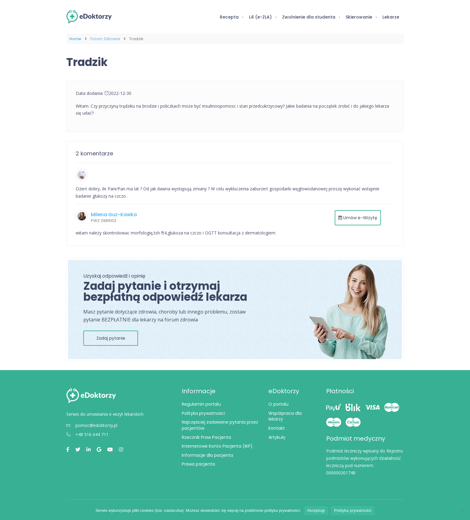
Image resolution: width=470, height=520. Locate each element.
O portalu (278, 404)
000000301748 (340, 472)
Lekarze (390, 17)
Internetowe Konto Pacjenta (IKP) (217, 446)
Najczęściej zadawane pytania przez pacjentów (220, 425)
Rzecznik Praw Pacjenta (206, 437)
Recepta (229, 17)
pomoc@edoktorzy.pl (91, 425)
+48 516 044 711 (87, 434)
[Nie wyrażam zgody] (462, 511)
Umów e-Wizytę (357, 217)
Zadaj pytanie (110, 338)
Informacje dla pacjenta (207, 455)
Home (75, 39)
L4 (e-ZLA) (260, 17)
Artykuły (276, 437)
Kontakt (276, 428)
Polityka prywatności (203, 413)
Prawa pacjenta (198, 464)
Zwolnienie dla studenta (308, 17)
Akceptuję (316, 510)
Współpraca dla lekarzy (285, 416)
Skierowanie (359, 17)
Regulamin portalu (201, 404)
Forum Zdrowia (105, 39)
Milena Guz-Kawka (114, 214)
